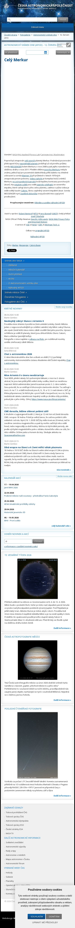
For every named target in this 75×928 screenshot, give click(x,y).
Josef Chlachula (37, 216)
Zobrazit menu (37, 27)
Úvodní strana (10, 34)
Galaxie (9, 876)
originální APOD (42, 230)
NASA (14, 154)
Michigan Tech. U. (52, 224)
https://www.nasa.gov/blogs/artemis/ (49, 399)
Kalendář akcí (12, 478)
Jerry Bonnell (45, 213)
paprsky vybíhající (45, 184)
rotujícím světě (20, 184)
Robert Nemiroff (26, 213)
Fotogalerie (25, 34)
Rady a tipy (11, 850)
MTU (36, 213)
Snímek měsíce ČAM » (16, 292)
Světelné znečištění (14, 842)
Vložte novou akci (64, 476)
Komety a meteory (14, 893)
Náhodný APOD (38, 236)
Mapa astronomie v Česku (18, 859)
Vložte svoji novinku (64, 307)
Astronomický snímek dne (45, 34)
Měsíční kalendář (16, 269)
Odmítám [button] (54, 916)
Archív (11, 278)
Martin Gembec (10, 317)
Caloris (24, 190)
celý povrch (30, 160)
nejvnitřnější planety (29, 163)
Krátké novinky (13, 308)
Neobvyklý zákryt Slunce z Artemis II (24, 321)
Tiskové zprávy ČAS (15, 816)
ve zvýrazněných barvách (24, 181)
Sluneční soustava (14, 889)
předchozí (12, 52)
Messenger (24, 245)
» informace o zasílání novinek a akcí (21, 546)
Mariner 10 (27, 175)
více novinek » (64, 469)
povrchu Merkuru (52, 169)
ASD (28, 224)
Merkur (15, 245)
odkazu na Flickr (36, 339)
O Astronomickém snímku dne (23, 283)
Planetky (10, 881)
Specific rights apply (39, 219)
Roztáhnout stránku (62, 45)
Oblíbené (12, 265)
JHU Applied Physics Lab (29, 154)
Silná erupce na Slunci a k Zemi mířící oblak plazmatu (33, 447)
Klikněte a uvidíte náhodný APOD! (50, 202)
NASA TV (10, 833)
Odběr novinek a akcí (16, 534)
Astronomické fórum (15, 863)
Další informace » (62, 628)
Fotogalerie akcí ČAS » (16, 301)
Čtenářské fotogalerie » (16, 297)
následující (62, 52)
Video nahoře (36, 178)
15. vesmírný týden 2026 (18, 555)
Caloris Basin (35, 245)
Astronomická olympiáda (17, 820)
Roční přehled (15, 274)
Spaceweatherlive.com (14, 435)
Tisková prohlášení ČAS (16, 812)
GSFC (40, 224)
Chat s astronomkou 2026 (18, 354)
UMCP (54, 213)
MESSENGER (16, 166)
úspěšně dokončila (28, 193)
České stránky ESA (14, 829)
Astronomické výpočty (16, 846)
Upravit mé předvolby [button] (45, 922)
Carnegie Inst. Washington (52, 154)
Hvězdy (9, 872)
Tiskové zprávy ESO (15, 825)
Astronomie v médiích (15, 855)
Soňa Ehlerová (10, 350)
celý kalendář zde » (61, 525)
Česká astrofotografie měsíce (22, 636)
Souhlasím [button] (37, 916)
